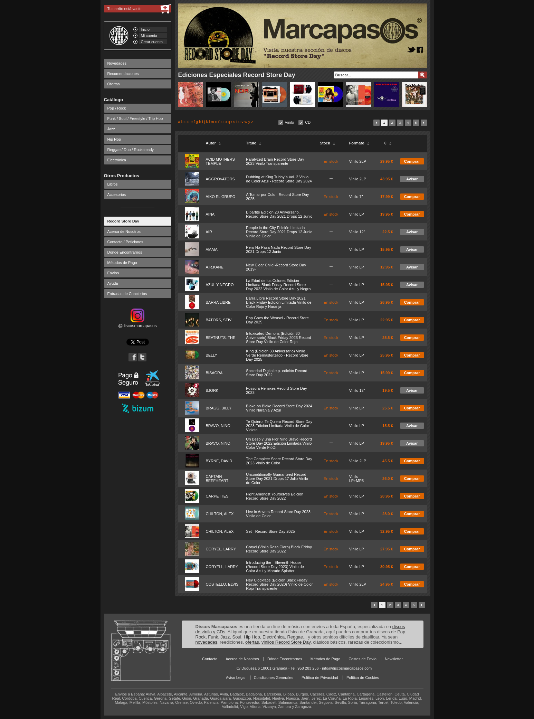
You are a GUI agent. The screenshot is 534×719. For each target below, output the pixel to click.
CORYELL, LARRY (222, 567)
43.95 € (386, 179)
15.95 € (386, 249)
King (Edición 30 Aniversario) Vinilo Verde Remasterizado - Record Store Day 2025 (277, 355)
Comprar (412, 161)
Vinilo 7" (356, 197)
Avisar (412, 179)
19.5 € (387, 390)
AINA (210, 214)
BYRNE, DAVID (219, 461)
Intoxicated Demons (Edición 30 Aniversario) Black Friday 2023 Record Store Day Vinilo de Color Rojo (278, 337)
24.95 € (386, 584)
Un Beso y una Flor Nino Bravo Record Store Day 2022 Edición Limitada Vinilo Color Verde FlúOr (279, 443)
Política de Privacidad (320, 677)
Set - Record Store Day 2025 (270, 531)
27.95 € (386, 549)
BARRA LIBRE (218, 302)
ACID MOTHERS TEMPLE (220, 161)
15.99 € (386, 373)
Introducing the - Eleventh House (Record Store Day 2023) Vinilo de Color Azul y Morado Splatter (275, 566)
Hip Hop (114, 139)
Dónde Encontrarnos (124, 252)
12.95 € (386, 267)
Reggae (295, 637)
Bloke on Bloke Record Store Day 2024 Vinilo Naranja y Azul (279, 408)
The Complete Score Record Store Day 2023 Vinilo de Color (279, 461)
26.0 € (387, 478)
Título (253, 143)
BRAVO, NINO (218, 426)
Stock (327, 143)
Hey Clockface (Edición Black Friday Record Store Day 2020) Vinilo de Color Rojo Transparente (279, 584)
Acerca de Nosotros (124, 231)
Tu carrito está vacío (124, 9)
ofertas (252, 642)
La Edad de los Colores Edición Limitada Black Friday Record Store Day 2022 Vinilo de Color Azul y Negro (278, 284)
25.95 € (386, 355)
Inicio (145, 29)
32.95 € (386, 531)
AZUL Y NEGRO (220, 285)
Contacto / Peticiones (125, 242)
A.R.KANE (214, 267)
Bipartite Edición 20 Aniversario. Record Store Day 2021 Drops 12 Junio (279, 214)
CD (308, 122)
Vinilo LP (356, 214)
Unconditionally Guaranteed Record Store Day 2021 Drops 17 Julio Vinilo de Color (277, 478)
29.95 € (386, 161)
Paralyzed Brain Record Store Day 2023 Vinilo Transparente (275, 161)
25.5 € (387, 337)
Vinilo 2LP (357, 161)
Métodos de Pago (122, 263)
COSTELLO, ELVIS (222, 584)
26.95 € (386, 302)
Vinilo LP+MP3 (356, 478)
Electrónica (116, 160)
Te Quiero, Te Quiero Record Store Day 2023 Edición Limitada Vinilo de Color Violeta (279, 425)
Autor (213, 143)
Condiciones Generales (273, 677)
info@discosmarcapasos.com (347, 668)
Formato (359, 143)
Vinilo (289, 122)
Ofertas (113, 84)
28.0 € (387, 514)
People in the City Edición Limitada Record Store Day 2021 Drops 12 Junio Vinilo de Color (279, 232)
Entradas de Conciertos (127, 294)
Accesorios (116, 194)
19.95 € (386, 214)
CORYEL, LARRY (221, 549)
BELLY (211, 355)
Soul (236, 637)
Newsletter (394, 659)
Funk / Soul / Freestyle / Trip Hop (135, 118)
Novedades (117, 63)
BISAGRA (214, 373)
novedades (207, 642)
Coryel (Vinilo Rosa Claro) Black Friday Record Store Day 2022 (279, 549)
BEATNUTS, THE (221, 337)
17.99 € (386, 197)
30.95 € (386, 567)
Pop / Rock (116, 108)
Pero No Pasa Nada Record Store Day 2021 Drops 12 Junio (278, 249)
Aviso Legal (236, 677)
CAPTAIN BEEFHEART (217, 478)
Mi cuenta (149, 36)
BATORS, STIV (219, 320)
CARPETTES (217, 496)
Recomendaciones (123, 74)
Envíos (113, 273)
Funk (213, 637)
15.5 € (387, 426)
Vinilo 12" (357, 232)
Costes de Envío (362, 659)
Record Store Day (123, 221)
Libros (112, 184)
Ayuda (112, 283)
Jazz (111, 129)
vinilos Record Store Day (286, 642)
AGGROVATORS (220, 179)
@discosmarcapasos (137, 323)
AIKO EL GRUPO (221, 197)
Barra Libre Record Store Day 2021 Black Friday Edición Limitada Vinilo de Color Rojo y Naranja (278, 302)
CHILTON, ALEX (220, 514)
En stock (331, 161)
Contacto (209, 659)
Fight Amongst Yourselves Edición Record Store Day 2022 (274, 496)
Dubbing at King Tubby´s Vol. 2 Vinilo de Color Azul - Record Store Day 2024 (279, 179)
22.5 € (387, 232)
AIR (209, 232)
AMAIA (212, 249)
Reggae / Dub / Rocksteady (130, 150)
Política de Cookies (362, 677)
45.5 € (387, 461)
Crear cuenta (152, 42)
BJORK (212, 390)
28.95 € (386, 496)
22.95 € (386, 320)
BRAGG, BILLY (219, 408)
